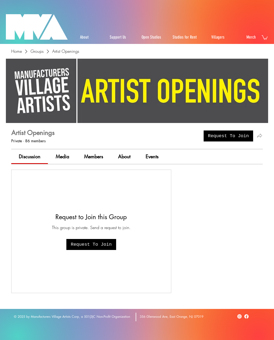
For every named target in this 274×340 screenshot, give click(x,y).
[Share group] (259, 135)
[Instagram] (239, 316)
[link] (29, 156)
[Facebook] (246, 316)
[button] (265, 37)
